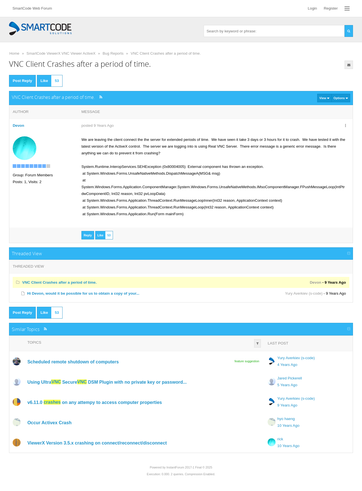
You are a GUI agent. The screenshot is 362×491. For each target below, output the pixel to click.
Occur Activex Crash (49, 422)
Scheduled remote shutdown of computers (73, 361)
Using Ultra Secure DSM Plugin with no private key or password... (106, 381)
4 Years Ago (287, 365)
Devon (18, 125)
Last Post (278, 343)
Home (14, 53)
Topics (34, 342)
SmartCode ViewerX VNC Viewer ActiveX (61, 53)
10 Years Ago (288, 425)
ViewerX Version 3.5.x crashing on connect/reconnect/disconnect (97, 442)
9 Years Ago (287, 405)
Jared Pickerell (289, 378)
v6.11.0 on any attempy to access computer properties (94, 402)
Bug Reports (113, 53)
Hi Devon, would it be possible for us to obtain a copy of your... (83, 293)
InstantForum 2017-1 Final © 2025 (189, 467)
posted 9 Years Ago (97, 125)
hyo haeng (286, 419)
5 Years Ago (287, 385)
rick (280, 439)
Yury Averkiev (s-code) (304, 293)
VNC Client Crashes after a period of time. (166, 53)
